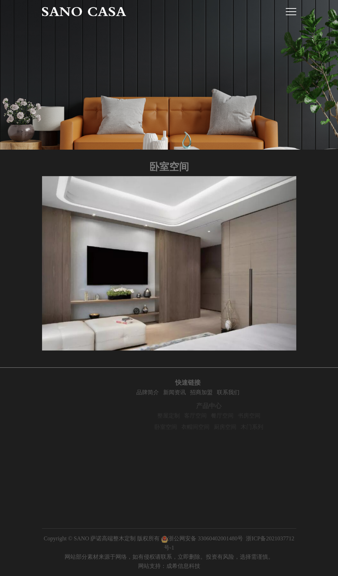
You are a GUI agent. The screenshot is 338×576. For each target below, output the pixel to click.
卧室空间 (173, 427)
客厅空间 (202, 416)
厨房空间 (232, 427)
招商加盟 (208, 392)
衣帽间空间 (203, 427)
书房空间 (256, 416)
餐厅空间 (229, 416)
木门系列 (259, 427)
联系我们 (235, 392)
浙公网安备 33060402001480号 (202, 538)
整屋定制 (176, 416)
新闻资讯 (182, 392)
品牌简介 (155, 392)
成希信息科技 (183, 566)
